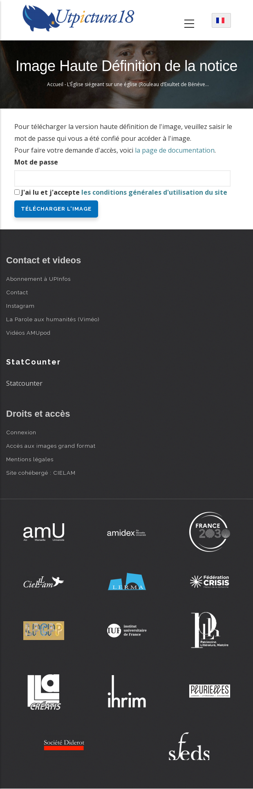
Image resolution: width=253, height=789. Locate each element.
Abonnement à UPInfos (38, 279)
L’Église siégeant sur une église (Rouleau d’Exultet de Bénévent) (139, 84)
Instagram (20, 305)
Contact (17, 292)
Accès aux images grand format (51, 445)
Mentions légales (30, 459)
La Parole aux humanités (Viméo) (53, 319)
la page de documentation (175, 150)
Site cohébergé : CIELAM (41, 472)
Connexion (21, 432)
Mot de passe (36, 162)
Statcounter (24, 383)
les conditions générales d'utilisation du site (154, 192)
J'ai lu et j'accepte (124, 192)
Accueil (55, 84)
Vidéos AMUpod (28, 332)
